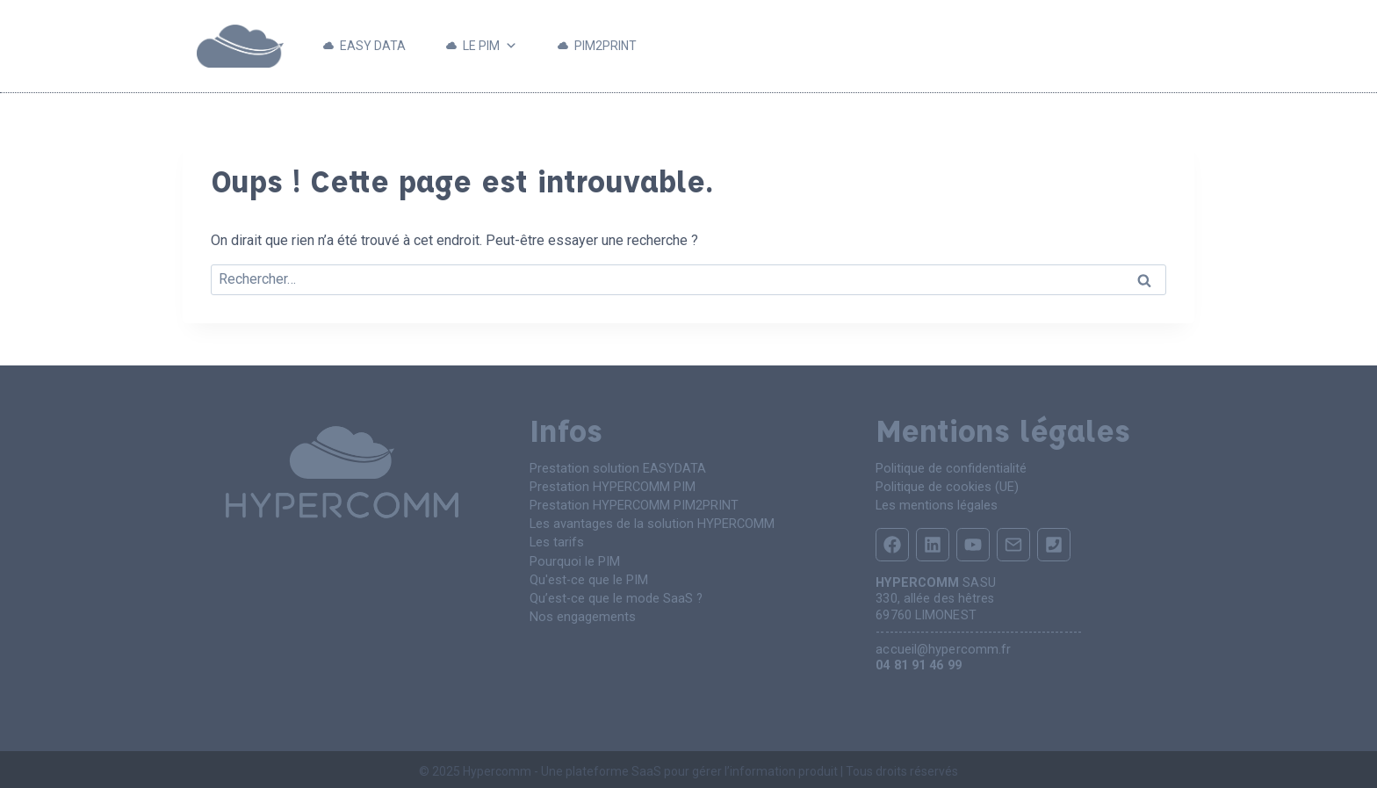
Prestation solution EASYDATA (617, 467)
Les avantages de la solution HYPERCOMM (651, 520)
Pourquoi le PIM (575, 556)
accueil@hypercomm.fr (943, 646)
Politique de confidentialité (951, 467)
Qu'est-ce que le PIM (588, 574)
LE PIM (490, 46)
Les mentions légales (935, 502)
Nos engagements (582, 609)
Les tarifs (556, 538)
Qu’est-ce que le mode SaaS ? (616, 591)
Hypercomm (497, 768)
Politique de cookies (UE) (947, 485)
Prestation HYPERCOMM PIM (612, 485)
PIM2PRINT (605, 46)
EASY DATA (373, 46)
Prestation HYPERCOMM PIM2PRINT (634, 502)
